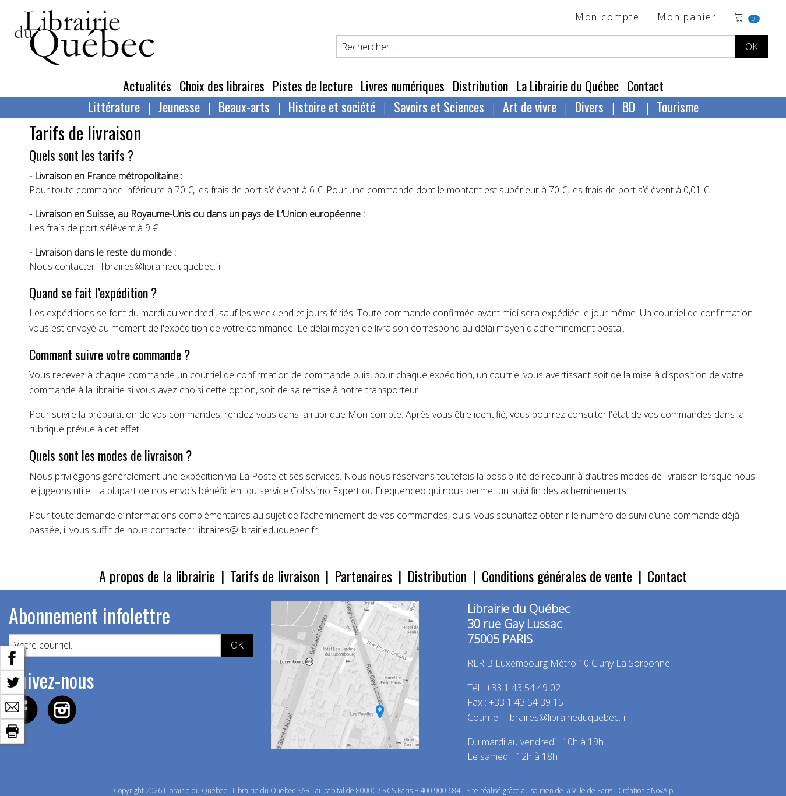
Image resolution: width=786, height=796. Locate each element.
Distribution (480, 85)
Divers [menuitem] (589, 106)
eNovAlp (660, 790)
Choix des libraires (222, 85)
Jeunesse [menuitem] (179, 106)
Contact (645, 85)
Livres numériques (403, 85)
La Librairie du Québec (567, 85)
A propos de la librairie (157, 575)
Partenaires (363, 575)
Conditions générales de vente (557, 575)
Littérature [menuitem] (114, 106)
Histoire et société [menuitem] (331, 106)
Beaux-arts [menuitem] (244, 106)
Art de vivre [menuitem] (529, 106)
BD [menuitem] (630, 106)
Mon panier (687, 17)
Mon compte (607, 17)
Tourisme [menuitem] (678, 106)
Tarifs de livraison (274, 575)
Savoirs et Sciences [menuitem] (439, 106)
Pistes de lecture (313, 85)
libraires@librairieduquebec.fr (566, 717)
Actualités (147, 85)
